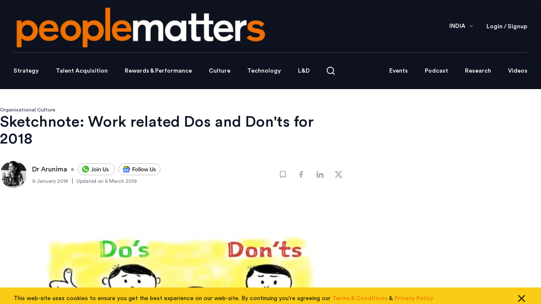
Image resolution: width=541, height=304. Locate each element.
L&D (304, 71)
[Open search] (331, 71)
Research (478, 71)
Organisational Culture (27, 109)
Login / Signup (506, 27)
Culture (219, 71)
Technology (264, 71)
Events (398, 71)
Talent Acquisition (82, 71)
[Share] (301, 174)
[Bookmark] (283, 174)
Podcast (436, 71)
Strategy (26, 71)
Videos (517, 71)
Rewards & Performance (158, 71)
